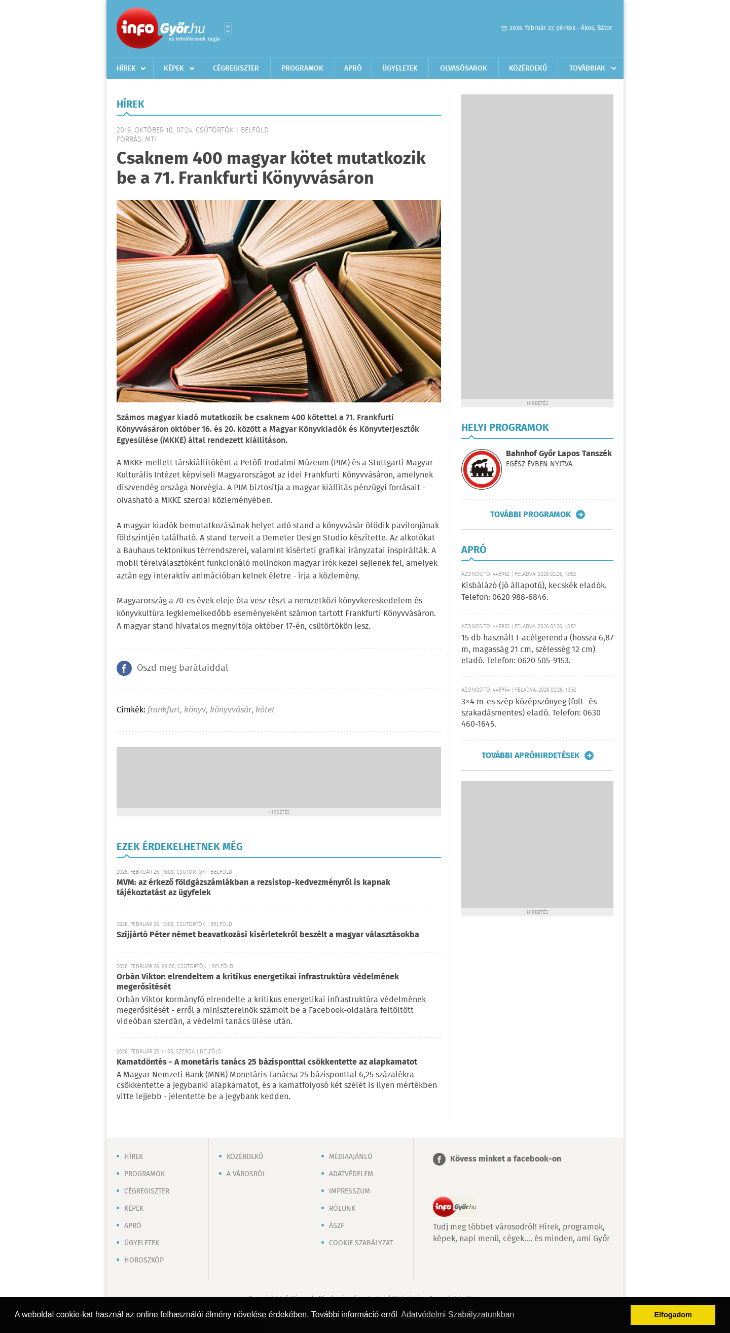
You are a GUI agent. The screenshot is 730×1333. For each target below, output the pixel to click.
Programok (302, 68)
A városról (246, 1174)
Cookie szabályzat (361, 1243)
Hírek (126, 68)
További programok (530, 514)
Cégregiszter (236, 68)
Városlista (228, 29)
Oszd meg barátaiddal (182, 668)
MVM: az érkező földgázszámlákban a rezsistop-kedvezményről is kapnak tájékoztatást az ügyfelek (253, 887)
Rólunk (342, 1208)
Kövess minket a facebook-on (505, 1159)
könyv (195, 710)
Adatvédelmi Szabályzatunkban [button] (457, 1314)
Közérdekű (528, 68)
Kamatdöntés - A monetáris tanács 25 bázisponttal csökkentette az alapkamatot (267, 1062)
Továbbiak (587, 68)
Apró (353, 68)
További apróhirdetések (530, 755)
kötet (265, 710)
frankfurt (164, 710)
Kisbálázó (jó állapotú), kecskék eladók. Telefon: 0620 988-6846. (534, 591)
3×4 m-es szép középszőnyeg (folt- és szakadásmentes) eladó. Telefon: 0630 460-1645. (531, 713)
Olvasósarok (463, 68)
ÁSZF (336, 1226)
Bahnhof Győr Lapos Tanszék (559, 454)
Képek (174, 68)
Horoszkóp (144, 1260)
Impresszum (349, 1191)
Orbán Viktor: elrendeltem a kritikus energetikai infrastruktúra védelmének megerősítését (258, 982)
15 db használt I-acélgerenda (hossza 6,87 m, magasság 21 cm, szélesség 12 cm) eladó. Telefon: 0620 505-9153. (537, 649)
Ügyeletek (400, 68)
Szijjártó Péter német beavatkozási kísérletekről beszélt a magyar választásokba (268, 935)
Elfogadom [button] (673, 1315)
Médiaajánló (351, 1157)
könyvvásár (230, 710)
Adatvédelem (351, 1174)
